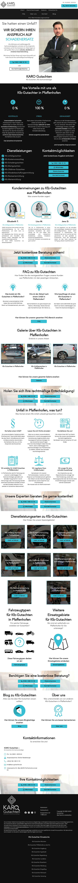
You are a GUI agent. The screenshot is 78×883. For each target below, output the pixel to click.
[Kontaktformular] (58, 175)
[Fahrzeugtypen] (19, 664)
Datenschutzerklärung (22, 827)
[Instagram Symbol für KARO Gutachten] (29, 813)
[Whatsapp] (28, 262)
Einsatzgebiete (54, 661)
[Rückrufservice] (58, 171)
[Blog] (19, 726)
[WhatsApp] (58, 167)
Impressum (43, 807)
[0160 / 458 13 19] (19, 62)
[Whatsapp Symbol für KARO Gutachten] (32, 813)
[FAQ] (39, 321)
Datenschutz (44, 810)
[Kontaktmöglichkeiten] (19, 69)
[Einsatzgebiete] (58, 664)
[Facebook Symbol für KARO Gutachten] (26, 813)
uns (56, 720)
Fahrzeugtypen (19, 658)
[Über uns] (59, 726)
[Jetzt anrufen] (69, 5)
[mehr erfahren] (13, 540)
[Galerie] (39, 380)
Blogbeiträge (29, 720)
